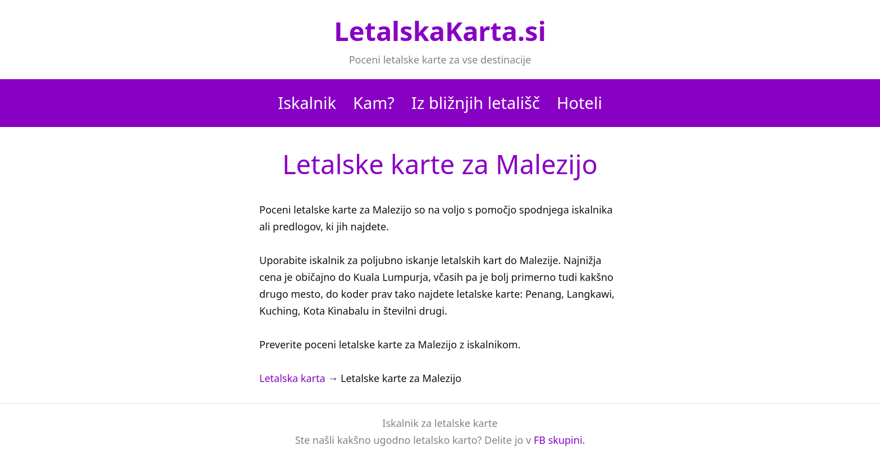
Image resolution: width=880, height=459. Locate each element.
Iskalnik (307, 102)
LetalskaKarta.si (440, 31)
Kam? (374, 102)
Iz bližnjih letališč (475, 102)
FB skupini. (559, 440)
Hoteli (579, 102)
